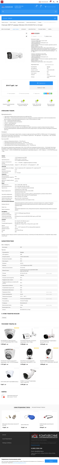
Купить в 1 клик (41, 87)
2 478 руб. (29, 365)
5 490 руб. (10, 345)
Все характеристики (49, 64)
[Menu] (2, 2)
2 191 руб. (10, 365)
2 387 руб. (29, 385)
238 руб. (43, 427)
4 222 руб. (49, 345)
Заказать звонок (18, 7)
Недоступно (36, 93)
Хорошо (51, 461)
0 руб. (10, 385)
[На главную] (43, 2)
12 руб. (5, 427)
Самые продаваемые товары (22, 407)
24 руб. (24, 427)
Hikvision (48, 66)
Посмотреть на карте (35, 445)
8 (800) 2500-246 (19, 6)
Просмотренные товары (38, 407)
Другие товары (49, 273)
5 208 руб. (29, 345)
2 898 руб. (49, 365)
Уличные (4, 317)
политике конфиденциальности (19, 462)
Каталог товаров (29, 18)
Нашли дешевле (11, 93)
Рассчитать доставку (24, 93)
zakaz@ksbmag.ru (39, 451)
